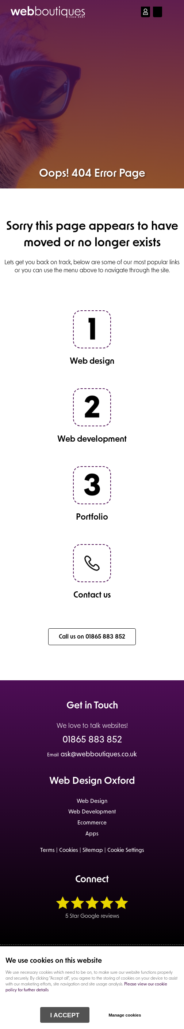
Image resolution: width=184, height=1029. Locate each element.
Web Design (92, 801)
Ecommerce (92, 823)
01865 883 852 (92, 741)
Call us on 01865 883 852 (92, 637)
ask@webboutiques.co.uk (92, 754)
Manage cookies (124, 1015)
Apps (92, 834)
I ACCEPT (65, 1015)
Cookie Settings (125, 850)
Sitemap (93, 850)
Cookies (68, 850)
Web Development (92, 812)
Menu (171, 11)
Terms (47, 850)
